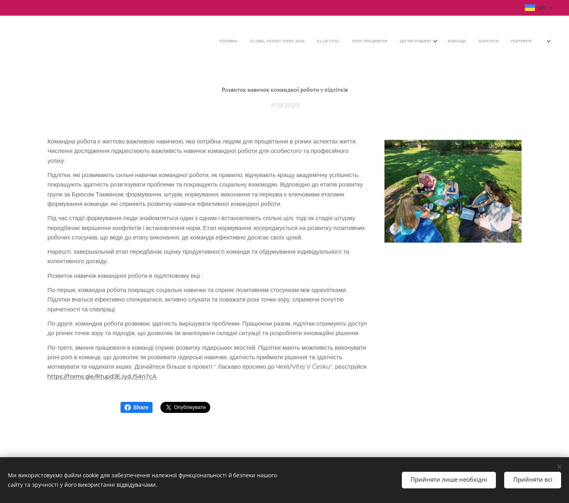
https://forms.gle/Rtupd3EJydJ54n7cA (101, 376)
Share (136, 407)
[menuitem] (441, 41)
